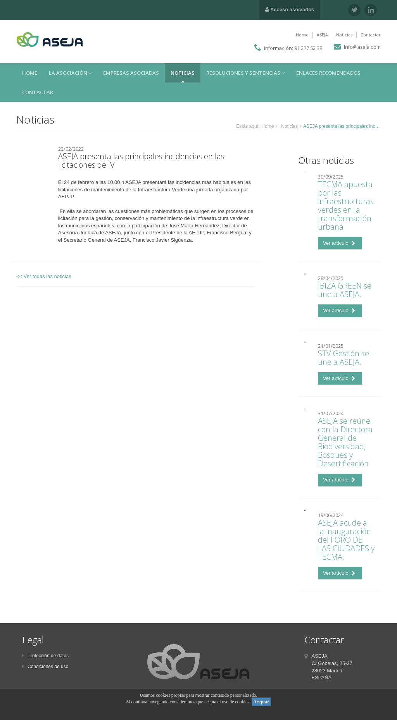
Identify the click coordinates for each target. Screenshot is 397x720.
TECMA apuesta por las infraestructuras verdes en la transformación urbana (346, 205)
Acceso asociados (289, 9)
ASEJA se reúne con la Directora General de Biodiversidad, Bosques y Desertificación (345, 442)
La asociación (70, 72)
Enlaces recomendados (328, 72)
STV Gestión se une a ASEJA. (343, 357)
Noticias (344, 35)
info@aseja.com (362, 46)
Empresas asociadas (131, 72)
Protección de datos (45, 655)
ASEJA (322, 35)
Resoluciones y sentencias (245, 72)
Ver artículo (339, 243)
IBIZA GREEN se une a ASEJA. (344, 289)
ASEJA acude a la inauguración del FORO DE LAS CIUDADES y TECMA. (346, 539)
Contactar (371, 35)
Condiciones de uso (45, 666)
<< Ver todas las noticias (43, 276)
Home (302, 35)
